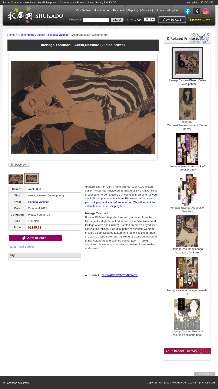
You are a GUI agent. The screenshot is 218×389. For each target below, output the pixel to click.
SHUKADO (35, 14)
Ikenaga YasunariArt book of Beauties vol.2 (187, 168)
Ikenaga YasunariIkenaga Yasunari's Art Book (187, 250)
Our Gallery (83, 10)
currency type (134, 19)
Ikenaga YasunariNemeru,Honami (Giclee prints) (187, 125)
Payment (119, 10)
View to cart (171, 19)
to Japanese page (199, 19)
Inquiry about (26, 246)
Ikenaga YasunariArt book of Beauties (187, 209)
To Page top (204, 374)
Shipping (133, 10)
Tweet (12, 246)
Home (11, 34)
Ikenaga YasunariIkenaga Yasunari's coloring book (187, 333)
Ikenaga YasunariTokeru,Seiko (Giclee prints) (187, 82)
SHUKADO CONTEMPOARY (120, 275)
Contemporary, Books (32, 34)
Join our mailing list (166, 10)
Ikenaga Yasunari (58, 34)
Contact (146, 10)
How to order (102, 10)
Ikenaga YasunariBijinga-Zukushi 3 (187, 292)
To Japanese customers (16, 383)
